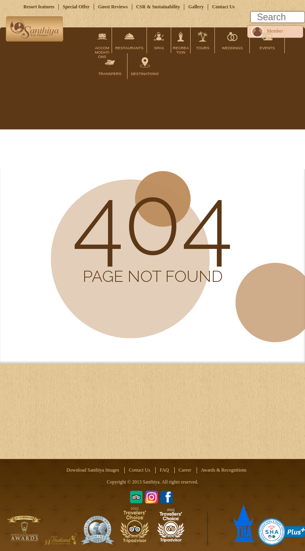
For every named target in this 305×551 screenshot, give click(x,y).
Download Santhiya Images (92, 470)
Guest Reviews (113, 7)
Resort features (38, 7)
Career (185, 470)
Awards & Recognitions (224, 470)
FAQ (164, 470)
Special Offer (76, 7)
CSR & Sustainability (158, 7)
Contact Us (223, 7)
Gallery (196, 7)
